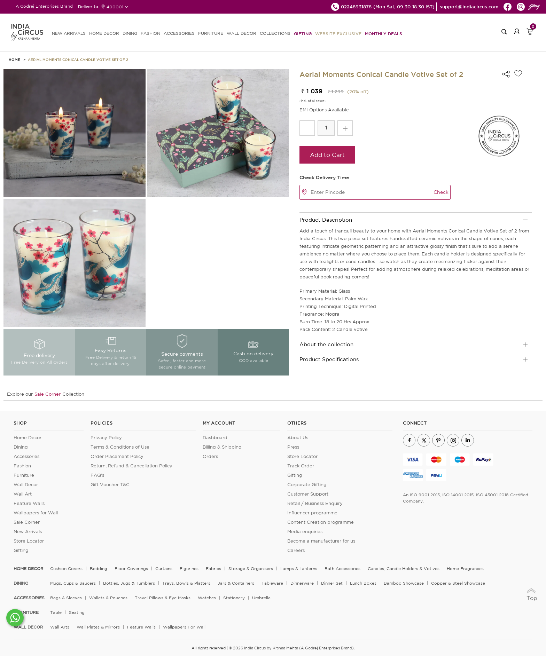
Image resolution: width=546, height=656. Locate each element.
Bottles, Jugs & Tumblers (129, 583)
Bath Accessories (342, 568)
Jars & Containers (236, 583)
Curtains (163, 568)
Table (56, 612)
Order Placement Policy (117, 456)
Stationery (234, 598)
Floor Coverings (131, 568)
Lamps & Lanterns (298, 568)
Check (441, 192)
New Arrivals (28, 531)
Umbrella (261, 598)
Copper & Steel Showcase (458, 583)
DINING (130, 33)
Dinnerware (302, 583)
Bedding (98, 568)
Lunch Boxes (363, 583)
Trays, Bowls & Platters (186, 583)
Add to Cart (327, 154)
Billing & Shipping (222, 447)
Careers (296, 550)
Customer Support (307, 494)
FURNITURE (210, 33)
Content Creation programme (320, 522)
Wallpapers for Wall (36, 512)
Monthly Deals (383, 33)
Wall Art (23, 494)
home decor (29, 569)
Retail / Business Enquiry (315, 503)
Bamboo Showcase (404, 583)
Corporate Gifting (307, 484)
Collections (275, 33)
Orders (210, 456)
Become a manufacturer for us (321, 541)
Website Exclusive (338, 33)
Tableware (272, 583)
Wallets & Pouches (108, 598)
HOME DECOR (104, 33)
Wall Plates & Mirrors (98, 627)
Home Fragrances (465, 568)
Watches (207, 598)
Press (293, 447)
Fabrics (213, 568)
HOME (14, 59)
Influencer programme (312, 512)
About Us (297, 437)
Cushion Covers (66, 568)
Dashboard (215, 437)
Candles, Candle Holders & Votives (403, 568)
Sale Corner (47, 394)
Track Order (300, 465)
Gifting (303, 33)
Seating (77, 612)
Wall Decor (26, 484)
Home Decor (27, 437)
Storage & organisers (250, 568)
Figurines (189, 568)
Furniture (24, 475)
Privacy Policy (106, 437)
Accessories (26, 456)
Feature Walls (29, 503)
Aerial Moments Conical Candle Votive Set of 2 (78, 59)
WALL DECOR (241, 33)
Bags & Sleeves (66, 598)
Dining (21, 447)
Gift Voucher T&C (110, 484)
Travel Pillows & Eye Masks (162, 598)
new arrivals (69, 33)
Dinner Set (332, 583)
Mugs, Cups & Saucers (73, 583)
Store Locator (29, 541)
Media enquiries (304, 531)
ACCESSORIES (179, 33)
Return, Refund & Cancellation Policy (131, 465)
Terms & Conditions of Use (120, 447)
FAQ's (97, 475)
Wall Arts (59, 627)
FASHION (150, 33)
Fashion (22, 465)
